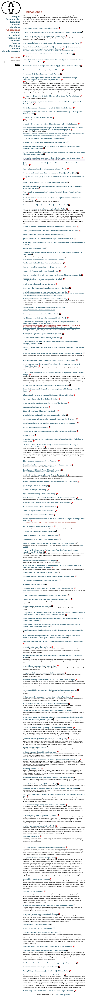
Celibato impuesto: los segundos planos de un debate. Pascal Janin (47, 697)
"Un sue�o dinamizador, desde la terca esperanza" (39, 310)
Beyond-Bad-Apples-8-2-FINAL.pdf (33, 82)
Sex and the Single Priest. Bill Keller (35, 427)
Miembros (15, 27)
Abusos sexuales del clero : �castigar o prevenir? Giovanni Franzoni (47, 728)
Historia (16, 24)
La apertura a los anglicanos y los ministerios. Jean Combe (44, 805)
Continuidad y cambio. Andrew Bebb (36, 879)
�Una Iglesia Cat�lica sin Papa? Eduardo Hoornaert (42, 470)
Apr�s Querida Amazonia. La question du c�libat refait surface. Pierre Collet (50, 231)
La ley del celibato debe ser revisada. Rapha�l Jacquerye (43, 673)
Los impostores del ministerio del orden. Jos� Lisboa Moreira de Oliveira (49, 419)
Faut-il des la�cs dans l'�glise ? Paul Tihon (38, 511)
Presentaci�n (13, 19)
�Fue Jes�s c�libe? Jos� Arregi (35, 486)
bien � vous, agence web (63, 995)
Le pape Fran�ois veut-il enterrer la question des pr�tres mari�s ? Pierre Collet (52, 32)
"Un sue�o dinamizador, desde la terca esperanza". (36, 280)
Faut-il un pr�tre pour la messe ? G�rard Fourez (40, 535)
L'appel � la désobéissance (30, 590)
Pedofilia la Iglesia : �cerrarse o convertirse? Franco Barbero (45, 738)
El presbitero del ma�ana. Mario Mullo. (37, 606)
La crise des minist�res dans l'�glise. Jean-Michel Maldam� (45, 475)
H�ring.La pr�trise (29, 56)
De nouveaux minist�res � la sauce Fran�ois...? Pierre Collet (45, 205)
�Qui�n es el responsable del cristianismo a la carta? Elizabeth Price (48, 905)
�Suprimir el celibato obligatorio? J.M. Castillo (39, 411)
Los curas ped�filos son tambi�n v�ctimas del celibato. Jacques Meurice (50, 690)
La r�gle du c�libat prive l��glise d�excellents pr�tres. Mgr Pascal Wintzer (51, 96)
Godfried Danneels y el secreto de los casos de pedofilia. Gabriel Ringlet (48, 680)
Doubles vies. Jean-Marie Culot (34, 248)
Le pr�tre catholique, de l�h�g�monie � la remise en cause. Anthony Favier (51, 43)
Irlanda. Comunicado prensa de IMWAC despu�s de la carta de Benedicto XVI (50, 760)
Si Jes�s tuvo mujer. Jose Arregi (34, 490)
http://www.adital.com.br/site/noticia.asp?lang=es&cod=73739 (40, 471)
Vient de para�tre (11, 51)
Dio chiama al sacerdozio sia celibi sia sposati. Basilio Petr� (44, 318)
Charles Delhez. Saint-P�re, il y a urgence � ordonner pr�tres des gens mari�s (52, 275)
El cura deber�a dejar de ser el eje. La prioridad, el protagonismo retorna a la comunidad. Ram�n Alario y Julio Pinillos (50, 322)
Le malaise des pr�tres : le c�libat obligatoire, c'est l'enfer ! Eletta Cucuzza (50, 124)
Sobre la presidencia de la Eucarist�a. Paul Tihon (40, 932)
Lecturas (15, 32)
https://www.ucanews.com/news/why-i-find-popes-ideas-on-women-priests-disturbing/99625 (49, 50)
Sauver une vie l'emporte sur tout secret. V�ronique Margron (45, 182)
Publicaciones (13, 30)
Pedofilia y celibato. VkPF (32, 769)
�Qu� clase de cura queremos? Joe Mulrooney (40, 461)
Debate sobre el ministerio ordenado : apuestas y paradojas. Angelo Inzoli (49, 963)
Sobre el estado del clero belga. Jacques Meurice (40, 967)
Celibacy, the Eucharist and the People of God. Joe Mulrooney (45, 299)
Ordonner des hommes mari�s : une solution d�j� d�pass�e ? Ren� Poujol (51, 66)
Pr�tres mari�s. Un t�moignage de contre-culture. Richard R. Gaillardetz (49, 431)
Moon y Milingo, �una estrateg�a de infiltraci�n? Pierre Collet (45, 971)
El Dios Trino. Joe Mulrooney (33, 891)
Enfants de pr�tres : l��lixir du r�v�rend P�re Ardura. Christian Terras (49, 226)
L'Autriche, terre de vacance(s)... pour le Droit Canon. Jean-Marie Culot (48, 588)
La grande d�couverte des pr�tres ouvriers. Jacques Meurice (45, 595)
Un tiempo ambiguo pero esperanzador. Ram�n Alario (42, 334)
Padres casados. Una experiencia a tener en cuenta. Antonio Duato (46, 503)
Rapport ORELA (28, 435)
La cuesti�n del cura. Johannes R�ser (37, 647)
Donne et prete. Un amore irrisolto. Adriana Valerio (41, 314)
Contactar (15, 48)
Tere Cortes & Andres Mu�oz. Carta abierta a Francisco (43, 263)
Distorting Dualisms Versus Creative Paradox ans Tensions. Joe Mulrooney (49, 423)
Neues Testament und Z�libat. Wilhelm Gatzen (39, 507)
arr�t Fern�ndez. (77, 499)
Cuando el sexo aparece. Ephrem (34, 747)
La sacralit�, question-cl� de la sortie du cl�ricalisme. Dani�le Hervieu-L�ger (51, 158)
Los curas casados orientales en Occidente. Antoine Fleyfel (44, 847)
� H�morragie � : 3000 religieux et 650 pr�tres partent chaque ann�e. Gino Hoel (52, 353)
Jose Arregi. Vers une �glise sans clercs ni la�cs (41, 271)
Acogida (16, 16)
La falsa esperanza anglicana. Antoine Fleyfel (39, 826)
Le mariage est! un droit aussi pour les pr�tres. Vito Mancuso (45, 403)
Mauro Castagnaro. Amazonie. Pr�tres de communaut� (43, 234)
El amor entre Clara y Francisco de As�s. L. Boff (40, 572)
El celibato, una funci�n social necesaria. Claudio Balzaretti (44, 950)
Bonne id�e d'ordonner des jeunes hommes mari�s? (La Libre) (46, 288)
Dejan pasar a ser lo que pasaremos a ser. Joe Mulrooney (43, 975)
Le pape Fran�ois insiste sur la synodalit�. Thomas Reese (44, 36)
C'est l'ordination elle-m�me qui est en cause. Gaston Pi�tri (44, 169)
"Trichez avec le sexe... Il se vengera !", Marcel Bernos (42, 70)
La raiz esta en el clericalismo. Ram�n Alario (39, 284)
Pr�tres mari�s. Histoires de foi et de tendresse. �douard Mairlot (46, 599)
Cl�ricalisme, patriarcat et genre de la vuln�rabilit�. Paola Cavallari (47, 108)
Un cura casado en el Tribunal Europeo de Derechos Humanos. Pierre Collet (50, 482)
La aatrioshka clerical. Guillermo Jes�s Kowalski (40, 28)
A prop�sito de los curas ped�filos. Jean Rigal (40, 784)
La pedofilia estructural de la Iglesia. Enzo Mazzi (40, 815)
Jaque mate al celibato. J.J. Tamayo (35, 407)
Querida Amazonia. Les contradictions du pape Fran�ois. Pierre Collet (48, 239)
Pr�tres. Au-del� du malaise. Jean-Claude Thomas (41, 74)
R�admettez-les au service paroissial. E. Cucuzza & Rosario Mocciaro (48, 395)
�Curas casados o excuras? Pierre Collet (38, 928)
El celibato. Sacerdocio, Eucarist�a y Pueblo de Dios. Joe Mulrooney (47, 946)
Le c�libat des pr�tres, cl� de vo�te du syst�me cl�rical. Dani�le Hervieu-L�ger (53, 177)
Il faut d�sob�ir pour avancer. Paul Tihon (38, 515)
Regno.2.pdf (27, 120)
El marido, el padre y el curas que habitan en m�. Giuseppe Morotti (47, 465)
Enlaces (16, 43)
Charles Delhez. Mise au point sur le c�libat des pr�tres (43, 267)
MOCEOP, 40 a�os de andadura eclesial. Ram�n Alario (43, 279)
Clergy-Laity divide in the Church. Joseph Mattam (40, 399)
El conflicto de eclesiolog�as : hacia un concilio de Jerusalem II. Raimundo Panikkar (53, 630)
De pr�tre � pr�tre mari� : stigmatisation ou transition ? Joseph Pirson (49, 360)
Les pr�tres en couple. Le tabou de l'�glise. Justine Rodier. (44, 209)
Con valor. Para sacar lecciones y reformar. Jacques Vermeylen (45, 704)
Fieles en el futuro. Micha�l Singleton (36, 924)
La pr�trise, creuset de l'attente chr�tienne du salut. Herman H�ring (48, 54)
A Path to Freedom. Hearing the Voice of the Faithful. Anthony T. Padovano (49, 543)
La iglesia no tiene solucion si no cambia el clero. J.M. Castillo (45, 292)
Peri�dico (14, 46)
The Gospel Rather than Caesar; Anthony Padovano (41, 338)
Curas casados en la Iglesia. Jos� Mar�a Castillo (41, 539)
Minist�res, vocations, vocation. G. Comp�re (39, 561)
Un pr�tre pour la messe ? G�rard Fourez (38, 526)
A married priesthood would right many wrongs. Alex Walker (44, 415)
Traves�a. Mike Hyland (31, 836)
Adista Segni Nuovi (50, 466)
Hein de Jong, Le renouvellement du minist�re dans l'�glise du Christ (48, 991)
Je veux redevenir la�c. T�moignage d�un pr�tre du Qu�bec (46, 385)
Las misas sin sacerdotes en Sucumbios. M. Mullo (40, 580)
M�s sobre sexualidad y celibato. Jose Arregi (39, 494)
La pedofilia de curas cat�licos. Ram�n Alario (39, 666)
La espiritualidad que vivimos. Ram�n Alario (39, 858)
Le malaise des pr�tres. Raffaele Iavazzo (37, 118)
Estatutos (15, 22)
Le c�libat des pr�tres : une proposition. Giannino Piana (43, 138)
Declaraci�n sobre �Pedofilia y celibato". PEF (39, 752)
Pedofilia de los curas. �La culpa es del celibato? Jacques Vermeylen (48, 778)
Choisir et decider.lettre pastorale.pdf (34, 98)
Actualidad (14, 35)
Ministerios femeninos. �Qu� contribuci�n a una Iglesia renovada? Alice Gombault (53, 641)
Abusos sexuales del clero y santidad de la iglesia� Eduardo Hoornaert (48, 710)
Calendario (14, 40)
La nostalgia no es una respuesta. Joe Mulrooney (40, 914)
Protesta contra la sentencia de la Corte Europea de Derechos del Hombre (49, 498)
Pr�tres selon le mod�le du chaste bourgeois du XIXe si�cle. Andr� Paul (50, 173)
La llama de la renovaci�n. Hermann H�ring (39, 531)
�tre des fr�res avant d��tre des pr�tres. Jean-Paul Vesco (45, 142)
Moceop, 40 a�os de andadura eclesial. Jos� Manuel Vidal (44, 307)
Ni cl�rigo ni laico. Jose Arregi (34, 584)
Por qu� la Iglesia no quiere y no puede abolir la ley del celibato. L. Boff (48, 576)
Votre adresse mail (15, 60)
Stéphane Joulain (60, 785)
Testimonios (14, 38)
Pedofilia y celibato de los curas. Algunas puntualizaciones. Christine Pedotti (50, 788)
